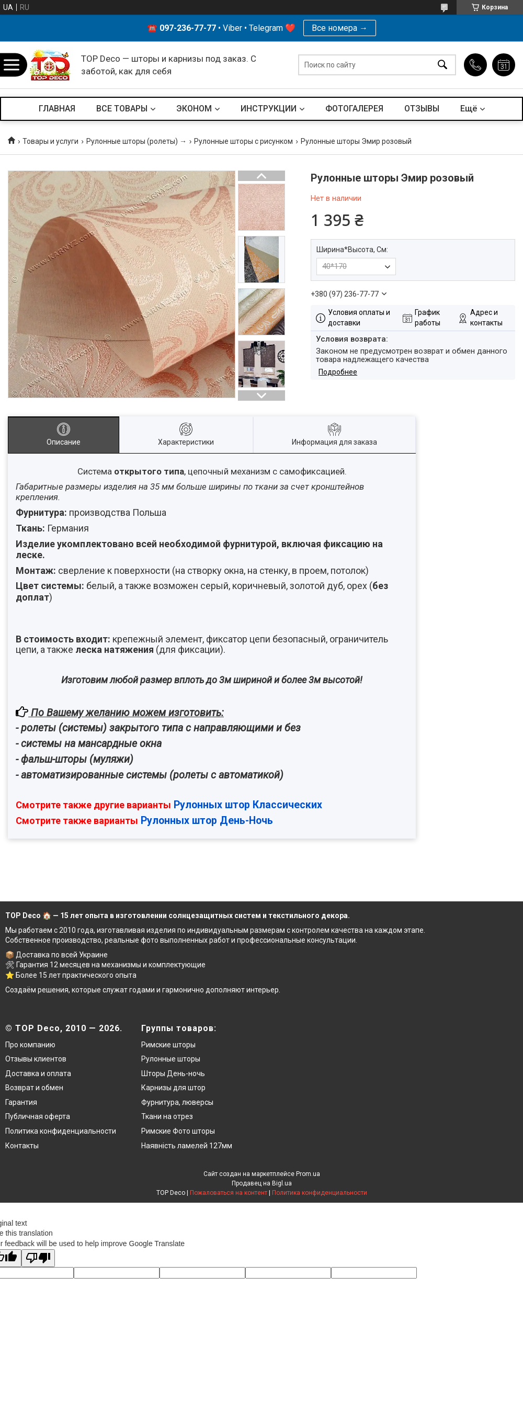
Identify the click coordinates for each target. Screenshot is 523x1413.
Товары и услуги (50, 141)
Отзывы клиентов (35, 1059)
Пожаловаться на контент (228, 1192)
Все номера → (340, 28)
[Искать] (442, 65)
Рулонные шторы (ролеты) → (136, 141)
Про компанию (30, 1045)
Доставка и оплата (38, 1073)
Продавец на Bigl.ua (262, 1183)
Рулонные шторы (170, 1059)
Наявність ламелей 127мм (186, 1145)
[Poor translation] (38, 1258)
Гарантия (21, 1102)
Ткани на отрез (167, 1116)
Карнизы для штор (173, 1087)
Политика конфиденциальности (60, 1131)
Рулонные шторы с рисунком (243, 141)
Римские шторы (168, 1045)
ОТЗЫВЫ (421, 109)
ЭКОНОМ (194, 109)
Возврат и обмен (34, 1087)
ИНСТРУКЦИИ (269, 109)
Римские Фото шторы (178, 1131)
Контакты (22, 1145)
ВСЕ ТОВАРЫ (121, 109)
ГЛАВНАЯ (57, 109)
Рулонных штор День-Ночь (207, 821)
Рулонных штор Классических (248, 805)
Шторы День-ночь (173, 1073)
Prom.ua (308, 1174)
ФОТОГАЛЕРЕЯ (354, 109)
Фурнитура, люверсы (177, 1102)
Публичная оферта (37, 1116)
